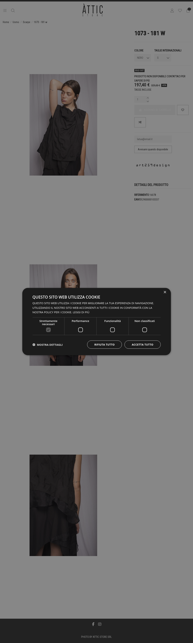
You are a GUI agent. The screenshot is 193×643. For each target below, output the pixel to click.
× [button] (164, 292)
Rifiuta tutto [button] (104, 344)
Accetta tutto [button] (142, 344)
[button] (48, 344)
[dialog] (96, 321)
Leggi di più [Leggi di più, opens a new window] (81, 312)
